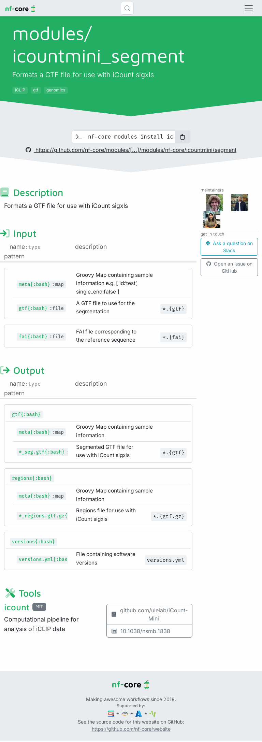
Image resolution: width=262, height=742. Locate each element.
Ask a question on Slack (229, 246)
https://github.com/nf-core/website (131, 729)
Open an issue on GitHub (229, 267)
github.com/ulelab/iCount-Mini (149, 614)
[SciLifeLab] (152, 713)
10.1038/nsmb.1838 (140, 631)
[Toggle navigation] (248, 8)
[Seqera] (111, 713)
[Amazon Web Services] (125, 713)
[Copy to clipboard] (182, 136)
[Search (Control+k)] (127, 8)
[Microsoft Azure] (139, 713)
